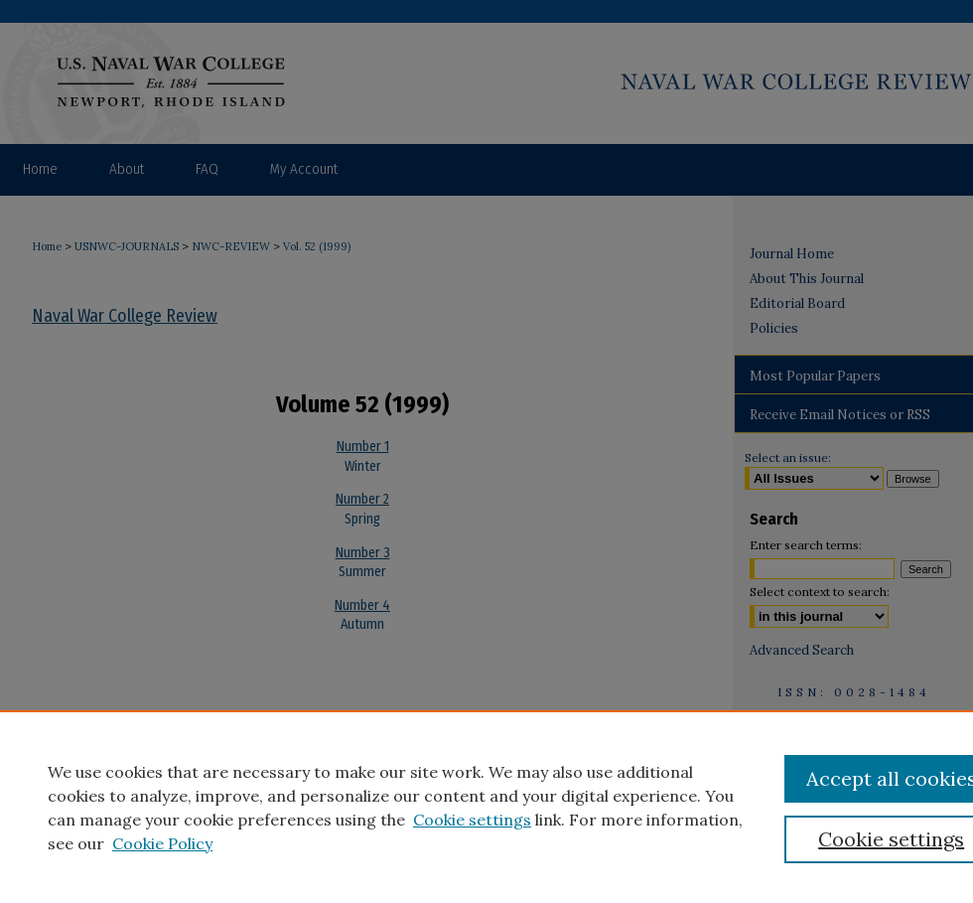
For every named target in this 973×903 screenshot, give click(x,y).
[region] (486, 806)
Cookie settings (472, 819)
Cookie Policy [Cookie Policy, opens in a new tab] (162, 843)
